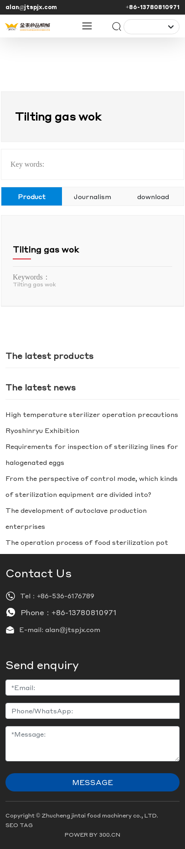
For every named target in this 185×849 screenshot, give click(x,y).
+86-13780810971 (153, 7)
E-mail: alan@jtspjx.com (59, 629)
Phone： (36, 612)
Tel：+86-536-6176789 (57, 595)
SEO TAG (19, 825)
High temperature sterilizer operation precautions (91, 414)
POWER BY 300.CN (92, 834)
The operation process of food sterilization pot (86, 542)
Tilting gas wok (46, 249)
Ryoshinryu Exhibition (42, 430)
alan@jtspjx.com (31, 7)
